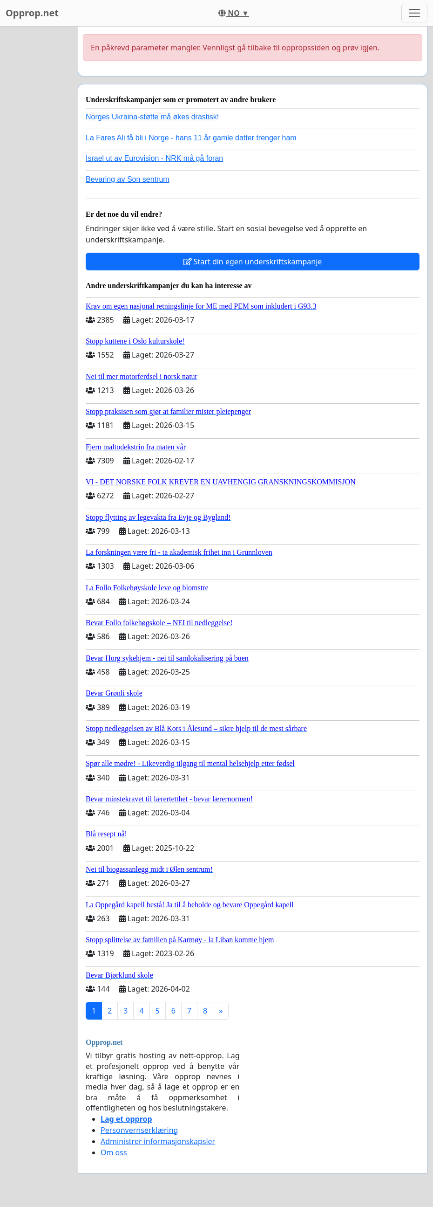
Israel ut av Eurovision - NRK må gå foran (154, 158)
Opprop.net (32, 13)
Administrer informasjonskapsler (158, 1141)
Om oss (114, 1152)
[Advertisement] (36, 166)
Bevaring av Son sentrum (127, 179)
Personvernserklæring (139, 1130)
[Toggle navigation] (414, 13)
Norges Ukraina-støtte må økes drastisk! (152, 117)
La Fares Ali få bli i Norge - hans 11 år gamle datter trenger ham (191, 138)
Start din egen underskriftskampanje (252, 261)
